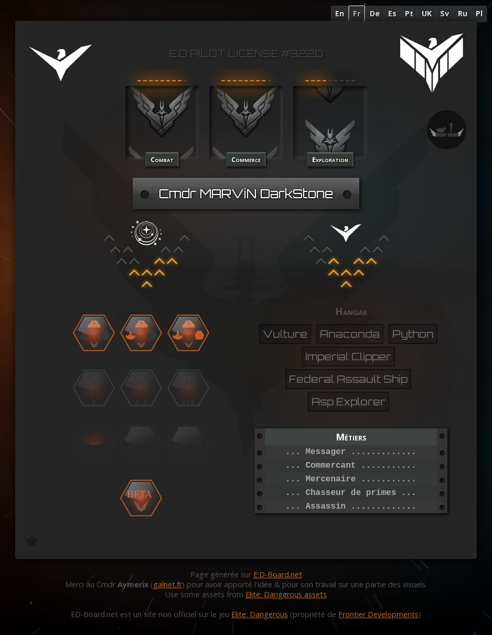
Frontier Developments (378, 614)
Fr (356, 13)
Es (392, 13)
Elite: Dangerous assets (286, 594)
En (339, 13)
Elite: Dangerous (259, 614)
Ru (462, 13)
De (375, 13)
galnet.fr (167, 584)
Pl (479, 13)
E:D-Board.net (277, 574)
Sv (444, 13)
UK (427, 13)
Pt (409, 13)
